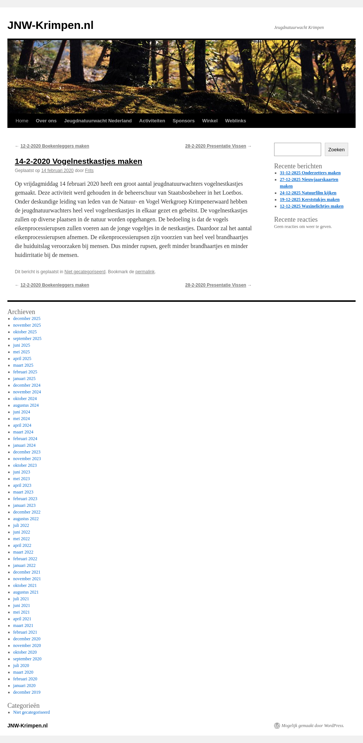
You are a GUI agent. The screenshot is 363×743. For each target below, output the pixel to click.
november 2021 (27, 578)
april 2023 (22, 485)
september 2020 (27, 658)
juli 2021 (21, 598)
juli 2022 (21, 525)
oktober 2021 (25, 585)
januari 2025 (24, 378)
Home (22, 120)
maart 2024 (23, 432)
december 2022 (27, 512)
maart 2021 (23, 625)
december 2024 (27, 385)
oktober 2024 (25, 398)
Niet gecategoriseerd (85, 271)
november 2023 (27, 458)
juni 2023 (21, 472)
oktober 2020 (25, 652)
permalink (145, 271)
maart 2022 (23, 552)
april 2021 (22, 618)
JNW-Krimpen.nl (50, 25)
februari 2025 (25, 371)
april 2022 (22, 545)
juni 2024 (21, 412)
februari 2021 (25, 632)
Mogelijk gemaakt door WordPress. (313, 725)
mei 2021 (21, 612)
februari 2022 (25, 558)
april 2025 (22, 358)
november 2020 (27, 645)
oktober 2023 (25, 465)
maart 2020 (23, 672)
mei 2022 (21, 538)
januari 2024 (24, 445)
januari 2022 (24, 565)
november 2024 (27, 391)
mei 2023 (21, 478)
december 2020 (27, 638)
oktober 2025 (25, 331)
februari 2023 (25, 498)
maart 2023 (23, 492)
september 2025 (27, 338)
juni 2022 (21, 532)
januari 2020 (24, 685)
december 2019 (27, 692)
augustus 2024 (26, 405)
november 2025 (27, 325)
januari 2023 (24, 505)
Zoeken (336, 149)
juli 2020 (21, 665)
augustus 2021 (26, 592)
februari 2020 (25, 678)
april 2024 (22, 425)
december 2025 (27, 318)
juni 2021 (21, 605)
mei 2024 (21, 418)
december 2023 (27, 452)
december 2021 (27, 572)
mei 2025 (21, 351)
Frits (89, 170)
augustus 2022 (26, 518)
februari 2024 (25, 438)
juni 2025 (21, 345)
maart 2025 (23, 365)
